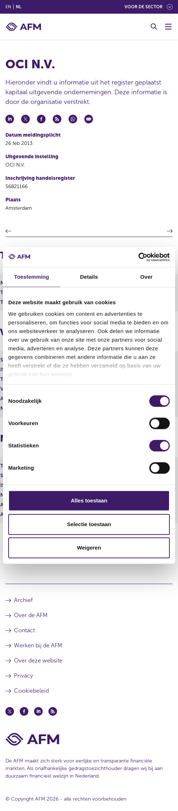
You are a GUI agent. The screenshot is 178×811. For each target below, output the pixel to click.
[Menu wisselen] (168, 26)
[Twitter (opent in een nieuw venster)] (9, 711)
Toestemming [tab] (31, 277)
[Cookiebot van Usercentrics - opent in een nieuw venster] (138, 257)
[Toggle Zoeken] (154, 26)
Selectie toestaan (89, 524)
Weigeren (89, 548)
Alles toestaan (89, 500)
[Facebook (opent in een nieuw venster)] (24, 711)
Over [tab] (146, 277)
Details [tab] (89, 277)
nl (18, 6)
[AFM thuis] (23, 27)
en (8, 6)
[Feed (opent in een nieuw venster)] (52, 711)
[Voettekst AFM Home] (89, 739)
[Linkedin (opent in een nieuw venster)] (38, 711)
